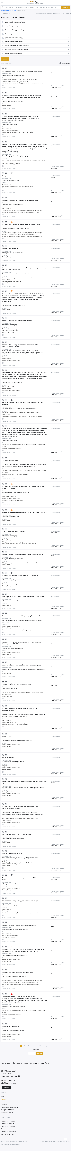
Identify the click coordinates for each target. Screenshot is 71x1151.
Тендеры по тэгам (6, 1129)
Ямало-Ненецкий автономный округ (21, 740)
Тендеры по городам (7, 1124)
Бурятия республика (39, 669)
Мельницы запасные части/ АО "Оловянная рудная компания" (22, 71)
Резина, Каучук (6, 105)
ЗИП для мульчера (8, 757)
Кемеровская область (16, 253)
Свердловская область (22, 228)
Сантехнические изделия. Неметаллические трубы (17, 186)
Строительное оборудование (11, 164)
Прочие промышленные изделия (12, 500)
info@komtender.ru (8, 1083)
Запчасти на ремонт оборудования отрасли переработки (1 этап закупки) (23, 403)
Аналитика (4, 1102)
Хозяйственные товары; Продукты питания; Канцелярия (20, 901)
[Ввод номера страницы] (31, 1053)
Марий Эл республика (29, 408)
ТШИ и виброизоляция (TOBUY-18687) (14, 531)
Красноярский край (16, 382)
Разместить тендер (7, 1112)
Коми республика (13, 884)
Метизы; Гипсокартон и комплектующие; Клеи (17, 320)
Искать (65, 7)
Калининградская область (36, 787)
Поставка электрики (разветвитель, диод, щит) (17, 972)
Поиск (3, 1096)
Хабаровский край (19, 75)
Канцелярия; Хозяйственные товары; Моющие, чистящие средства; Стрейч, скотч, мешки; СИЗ (24, 269)
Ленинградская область (20, 716)
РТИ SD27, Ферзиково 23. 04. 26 (12, 853)
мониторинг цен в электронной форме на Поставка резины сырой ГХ (24, 512)
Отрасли (4, 77)
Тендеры (3, 1099)
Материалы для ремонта (10, 176)
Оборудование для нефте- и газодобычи (14, 474)
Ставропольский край (22, 274)
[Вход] (69, 2)
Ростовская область (23, 492)
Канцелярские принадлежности (11, 282)
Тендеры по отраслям (8, 1126)
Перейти (39, 1053)
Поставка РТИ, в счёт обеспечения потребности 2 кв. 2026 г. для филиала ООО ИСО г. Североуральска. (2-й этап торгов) (23, 950)
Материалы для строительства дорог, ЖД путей (17, 132)
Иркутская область (29, 466)
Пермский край (14, 180)
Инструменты (6, 128)
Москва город (12, 124)
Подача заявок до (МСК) (57, 85)
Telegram (6, 1087)
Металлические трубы (9, 496)
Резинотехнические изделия (10, 360)
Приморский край (17, 466)
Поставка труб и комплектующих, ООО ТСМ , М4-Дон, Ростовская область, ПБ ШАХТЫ (23, 487)
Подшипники (6, 766)
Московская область (18, 1006)
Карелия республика (17, 838)
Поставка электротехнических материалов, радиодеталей (21, 224)
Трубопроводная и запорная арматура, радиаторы (17, 862)
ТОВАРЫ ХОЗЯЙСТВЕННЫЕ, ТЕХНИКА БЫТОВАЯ (16, 684)
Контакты (4, 1104)
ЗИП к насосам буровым (10, 460)
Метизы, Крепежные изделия (11, 329)
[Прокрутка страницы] (65, 1139)
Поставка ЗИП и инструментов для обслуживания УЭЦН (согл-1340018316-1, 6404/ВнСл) (20, 345)
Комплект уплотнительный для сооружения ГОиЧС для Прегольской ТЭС (24, 782)
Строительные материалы (10, 130)
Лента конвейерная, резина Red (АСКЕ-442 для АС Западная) (21, 665)
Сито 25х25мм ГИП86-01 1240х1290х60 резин (16, 834)
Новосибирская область (16, 559)
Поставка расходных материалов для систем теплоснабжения (22, 554)
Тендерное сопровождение (9, 1107)
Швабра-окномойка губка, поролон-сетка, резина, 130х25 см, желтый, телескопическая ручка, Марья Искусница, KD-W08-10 (22, 96)
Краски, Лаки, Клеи (8, 332)
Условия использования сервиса (11, 1144)
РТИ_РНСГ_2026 (7, 736)
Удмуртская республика (16, 204)
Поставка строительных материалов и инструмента (19, 925)
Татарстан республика (36, 353)
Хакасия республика (17, 648)
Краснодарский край (16, 101)
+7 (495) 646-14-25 (9, 1080)
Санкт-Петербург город (20, 156)
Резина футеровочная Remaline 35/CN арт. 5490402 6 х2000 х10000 (23, 597)
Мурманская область (15, 601)
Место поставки (6, 73)
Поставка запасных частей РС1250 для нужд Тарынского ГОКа (22, 616)
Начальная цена (55, 70)
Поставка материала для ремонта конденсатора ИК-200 (20, 200)
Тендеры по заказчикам (8, 1131)
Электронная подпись (8, 1110)
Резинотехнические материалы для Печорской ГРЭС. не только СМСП (22, 879)
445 (40, 1046)
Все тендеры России (7, 1134)
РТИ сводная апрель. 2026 (10, 1026)
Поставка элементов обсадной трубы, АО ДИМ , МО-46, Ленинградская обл (20, 709)
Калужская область (32, 858)
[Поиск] (3, 7)
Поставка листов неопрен (10, 248)
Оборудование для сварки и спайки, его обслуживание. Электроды (22, 563)
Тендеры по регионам (8, 1121)
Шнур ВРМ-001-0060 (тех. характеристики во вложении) (20, 576)
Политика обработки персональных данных (56, 1141)
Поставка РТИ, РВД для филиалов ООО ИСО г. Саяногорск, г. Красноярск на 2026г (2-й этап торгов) (21, 643)
